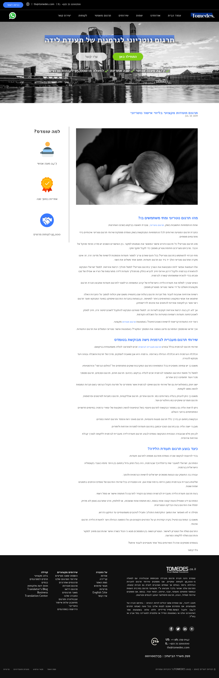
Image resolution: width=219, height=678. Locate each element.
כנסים (45, 582)
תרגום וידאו (71, 589)
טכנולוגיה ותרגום (68, 599)
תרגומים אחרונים (68, 582)
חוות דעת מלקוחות (38, 585)
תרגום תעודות (129, 321)
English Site (100, 592)
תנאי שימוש (100, 585)
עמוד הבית (174, 15)
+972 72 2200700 (177, 643)
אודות (104, 575)
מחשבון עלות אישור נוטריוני (67, 604)
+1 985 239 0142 (177, 639)
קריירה (103, 579)
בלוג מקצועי (41, 575)
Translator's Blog (37, 589)
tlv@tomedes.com (44, 4)
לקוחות (82, 15)
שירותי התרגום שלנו (66, 579)
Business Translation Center (36, 594)
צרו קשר (91, 56)
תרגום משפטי (103, 15)
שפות (139, 15)
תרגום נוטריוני (157, 225)
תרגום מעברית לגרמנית (149, 347)
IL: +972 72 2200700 (69, 4)
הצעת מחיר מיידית (168, 609)
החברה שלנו (71, 595)
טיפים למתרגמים (39, 579)
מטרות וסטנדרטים (21, 669)
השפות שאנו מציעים (66, 575)
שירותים (124, 15)
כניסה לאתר (13, 5)
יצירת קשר (64, 15)
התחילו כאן (128, 56)
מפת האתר (101, 582)
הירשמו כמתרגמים (67, 609)
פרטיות (103, 589)
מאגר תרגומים (70, 592)
